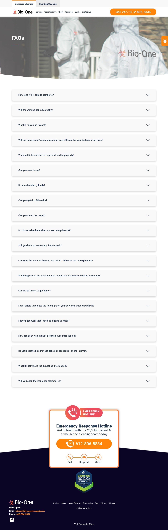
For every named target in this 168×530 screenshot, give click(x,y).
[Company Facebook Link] (12, 519)
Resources (69, 12)
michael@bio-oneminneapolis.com (30, 511)
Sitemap (112, 503)
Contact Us (86, 12)
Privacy (104, 503)
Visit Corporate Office (84, 524)
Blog (96, 503)
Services (39, 12)
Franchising (88, 503)
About (60, 12)
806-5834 (23, 514)
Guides (77, 12)
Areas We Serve (50, 12)
